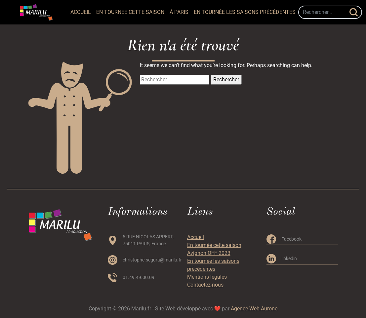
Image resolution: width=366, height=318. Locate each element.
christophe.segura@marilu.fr (152, 259)
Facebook (291, 239)
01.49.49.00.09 (138, 277)
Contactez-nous (205, 285)
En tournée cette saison (130, 12)
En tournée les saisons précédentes (245, 12)
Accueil (80, 12)
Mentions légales (207, 277)
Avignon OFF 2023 (208, 253)
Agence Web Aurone (254, 308)
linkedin (289, 258)
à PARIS (179, 12)
